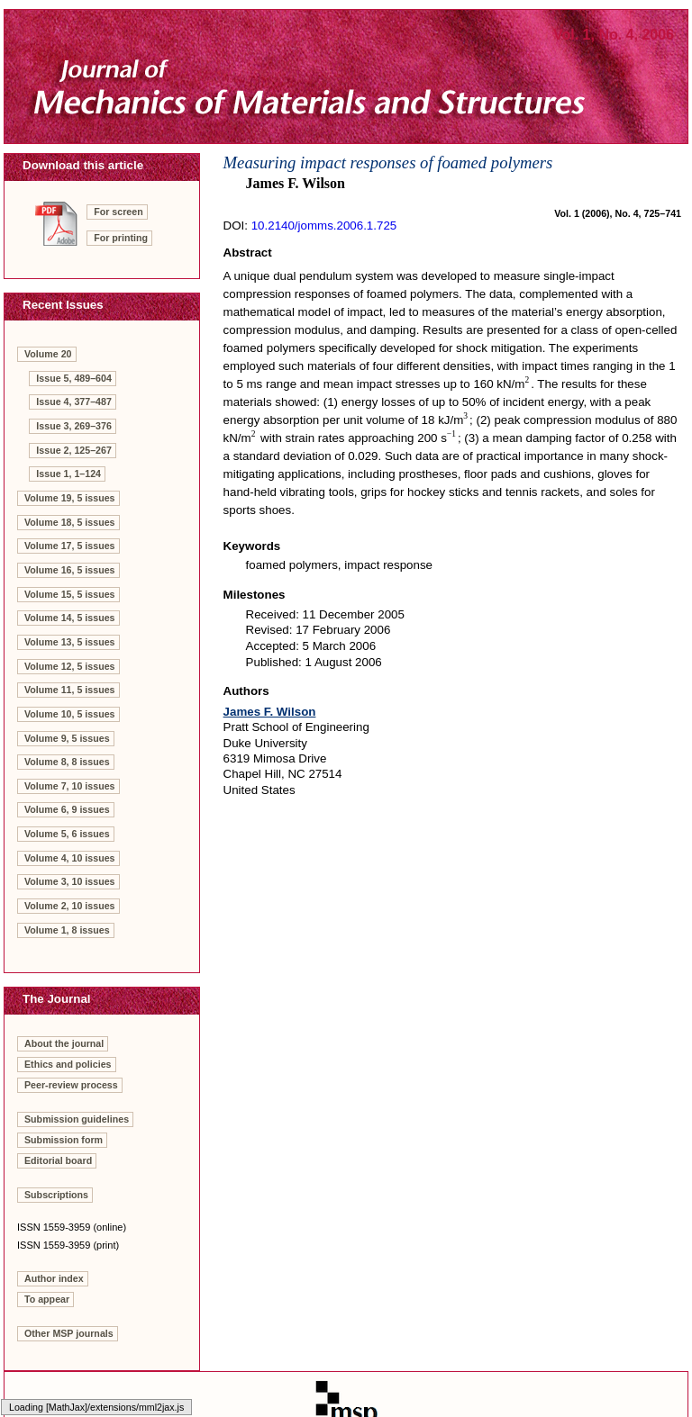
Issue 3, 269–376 (74, 425)
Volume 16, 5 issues (69, 569)
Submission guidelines (76, 1119)
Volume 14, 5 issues (69, 617)
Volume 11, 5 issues (69, 689)
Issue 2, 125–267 (74, 450)
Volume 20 (48, 353)
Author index (54, 1278)
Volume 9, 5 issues (67, 738)
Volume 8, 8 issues (67, 761)
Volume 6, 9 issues (67, 809)
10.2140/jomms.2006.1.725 (324, 225)
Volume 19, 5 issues (69, 497)
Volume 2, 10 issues (69, 905)
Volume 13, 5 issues (69, 641)
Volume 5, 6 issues (67, 833)
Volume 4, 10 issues (69, 858)
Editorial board (58, 1160)
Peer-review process (71, 1084)
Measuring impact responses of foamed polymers (388, 162)
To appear (46, 1299)
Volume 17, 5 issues (69, 545)
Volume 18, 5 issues (69, 522)
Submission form (63, 1139)
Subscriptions (56, 1194)
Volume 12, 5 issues (69, 666)
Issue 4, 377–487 (74, 401)
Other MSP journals (69, 1333)
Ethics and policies (68, 1064)
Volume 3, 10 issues (69, 881)
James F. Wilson (269, 711)
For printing (121, 237)
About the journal (64, 1043)
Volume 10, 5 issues (69, 713)
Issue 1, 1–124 (68, 473)
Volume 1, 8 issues (67, 930)
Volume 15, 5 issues (69, 594)
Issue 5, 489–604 (74, 378)
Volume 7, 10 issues (69, 786)
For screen (118, 211)
